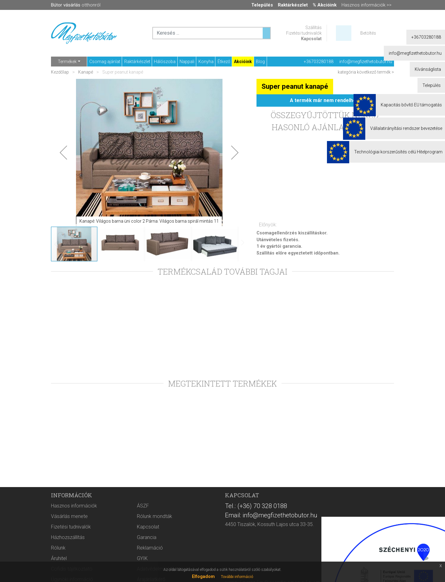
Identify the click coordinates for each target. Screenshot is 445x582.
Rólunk (58, 548)
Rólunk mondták (154, 516)
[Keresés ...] (266, 33)
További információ (237, 577)
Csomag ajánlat (104, 61)
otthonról (75, 5)
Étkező (224, 61)
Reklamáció (150, 548)
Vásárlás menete (69, 516)
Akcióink (243, 61)
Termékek (67, 61)
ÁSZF (143, 506)
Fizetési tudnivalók (304, 33)
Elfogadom (203, 576)
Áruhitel (59, 558)
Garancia (146, 537)
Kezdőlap (60, 72)
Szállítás (313, 27)
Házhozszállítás (68, 537)
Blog (260, 61)
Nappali (187, 61)
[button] (63, 152)
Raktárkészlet (137, 61)
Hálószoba (165, 61)
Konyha (206, 61)
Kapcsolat (311, 38)
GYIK (142, 558)
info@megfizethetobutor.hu (365, 61)
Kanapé (85, 72)
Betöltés (368, 33)
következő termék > (375, 72)
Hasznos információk (74, 506)
